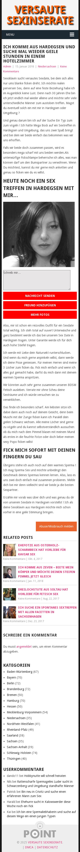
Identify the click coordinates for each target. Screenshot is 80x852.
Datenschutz (47, 847)
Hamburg (13, 700)
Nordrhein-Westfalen (20, 724)
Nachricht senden (40, 296)
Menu (10, 34)
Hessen (11, 706)
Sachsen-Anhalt (17, 747)
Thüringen (13, 758)
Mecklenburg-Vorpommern (24, 712)
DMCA (29, 847)
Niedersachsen (47, 66)
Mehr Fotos (40, 314)
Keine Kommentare (14, 558)
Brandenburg (15, 689)
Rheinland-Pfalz (17, 729)
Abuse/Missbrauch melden (56, 526)
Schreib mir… (36, 280)
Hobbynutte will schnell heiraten (45, 776)
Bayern (11, 677)
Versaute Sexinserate (40, 15)
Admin (7, 66)
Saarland (12, 735)
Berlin (10, 683)
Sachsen (12, 741)
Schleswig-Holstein (19, 753)
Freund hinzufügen (40, 305)
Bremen (12, 695)
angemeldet (24, 646)
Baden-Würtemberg (19, 671)
